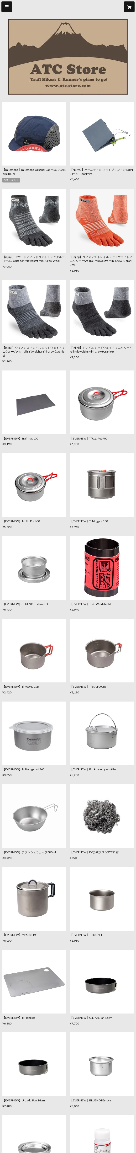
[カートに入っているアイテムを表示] (129, 6)
